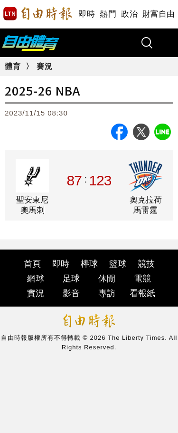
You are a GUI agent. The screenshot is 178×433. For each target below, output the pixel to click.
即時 (86, 14)
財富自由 (158, 14)
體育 (13, 66)
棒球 (89, 264)
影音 (71, 293)
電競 (142, 278)
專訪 (106, 293)
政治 (129, 14)
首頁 (32, 264)
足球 (71, 278)
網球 (35, 278)
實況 (35, 293)
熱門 (108, 14)
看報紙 (142, 293)
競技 (146, 264)
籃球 (117, 264)
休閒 (106, 278)
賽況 (45, 66)
